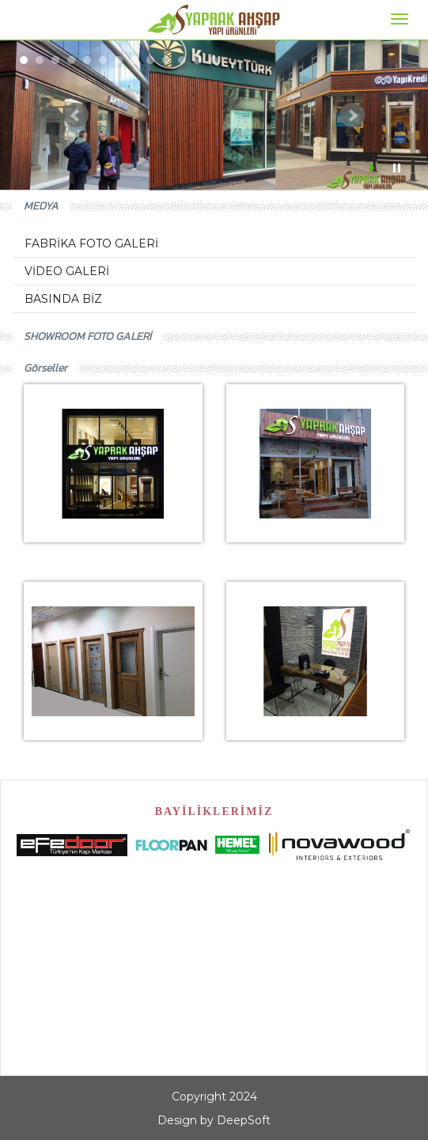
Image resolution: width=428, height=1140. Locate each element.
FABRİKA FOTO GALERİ (91, 243)
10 (166, 60)
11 (182, 60)
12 (198, 60)
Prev (76, 115)
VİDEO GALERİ (67, 271)
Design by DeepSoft (214, 1120)
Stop (396, 168)
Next (352, 115)
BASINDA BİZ (63, 299)
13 (214, 60)
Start (373, 168)
